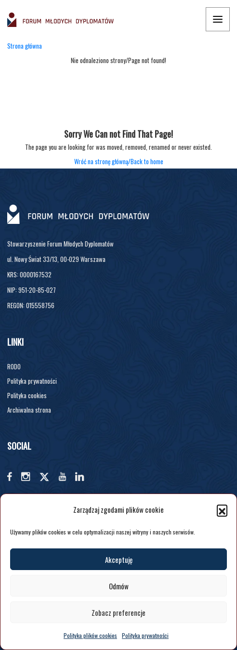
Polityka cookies (27, 395)
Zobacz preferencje (118, 612)
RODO (14, 366)
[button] (222, 510)
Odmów (119, 586)
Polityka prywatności (145, 635)
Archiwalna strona (29, 410)
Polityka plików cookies (90, 635)
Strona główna (24, 46)
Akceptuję (118, 559)
